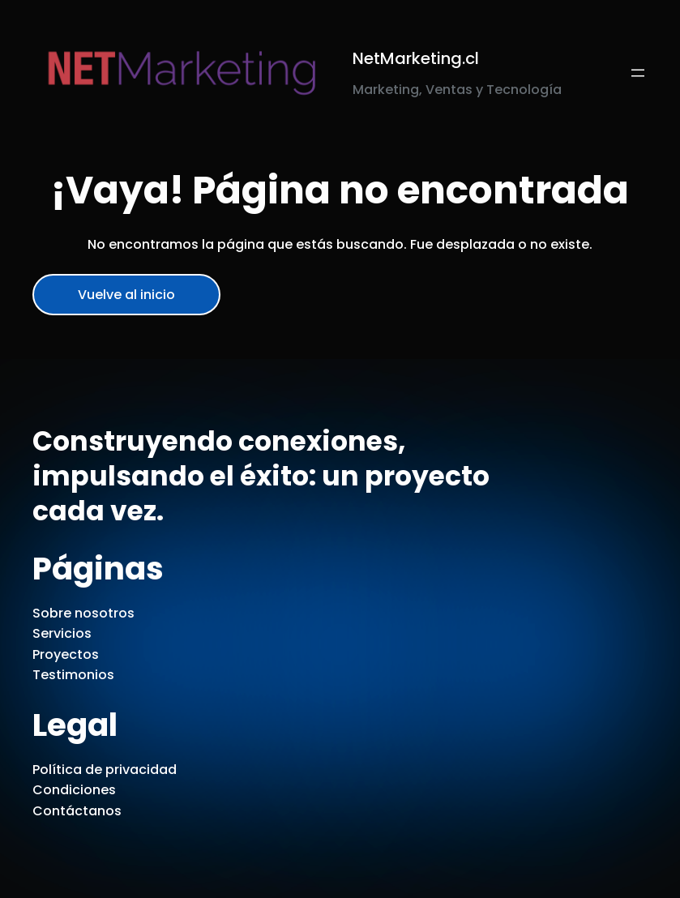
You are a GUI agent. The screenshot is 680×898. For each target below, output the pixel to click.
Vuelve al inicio (126, 294)
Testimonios (73, 674)
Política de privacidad (104, 769)
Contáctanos (77, 811)
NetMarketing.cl (416, 58)
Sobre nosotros (83, 613)
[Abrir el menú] (638, 73)
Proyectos (65, 654)
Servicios (62, 633)
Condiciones (74, 789)
